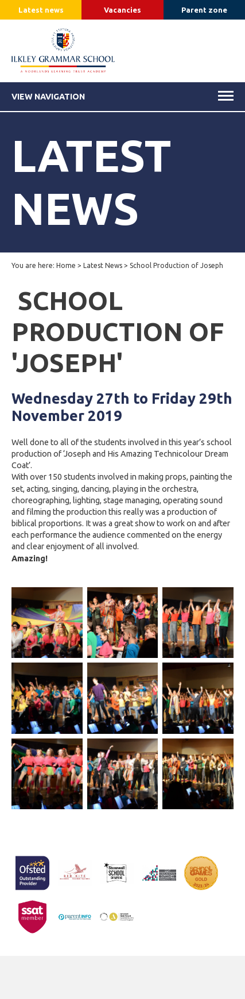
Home (66, 265)
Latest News (102, 265)
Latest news (41, 10)
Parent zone (204, 10)
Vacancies (122, 10)
